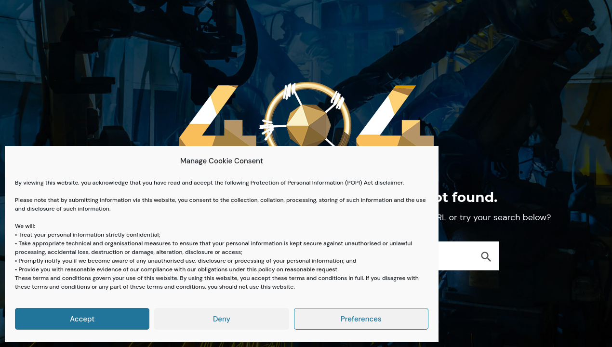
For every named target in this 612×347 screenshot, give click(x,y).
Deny (221, 319)
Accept (82, 319)
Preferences (361, 319)
